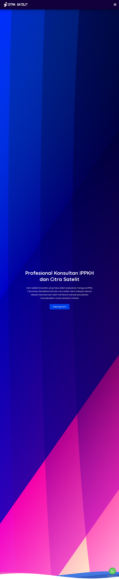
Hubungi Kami (59, 306)
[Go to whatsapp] (112, 571)
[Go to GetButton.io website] (112, 576)
